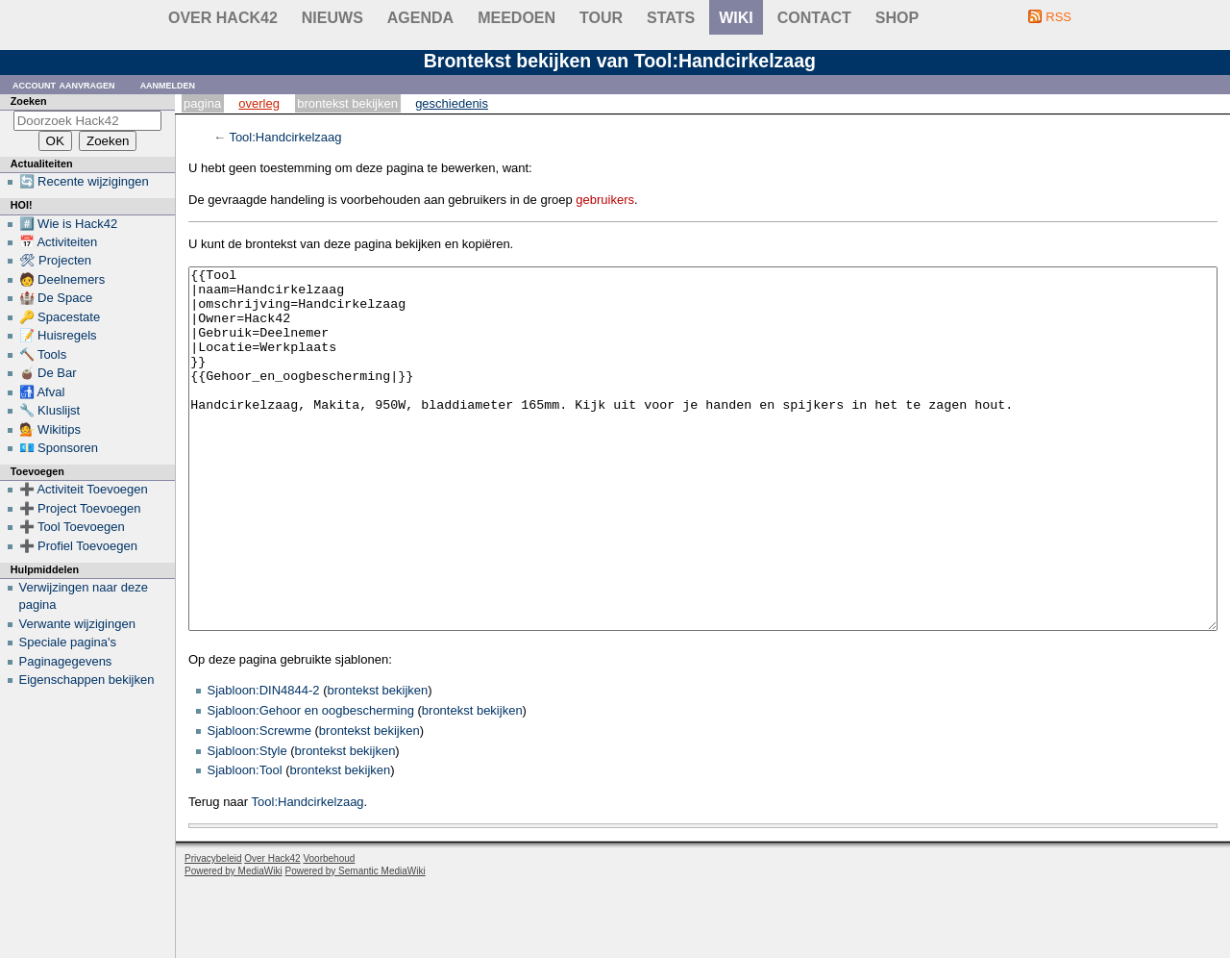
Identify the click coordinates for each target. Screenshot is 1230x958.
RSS (1058, 17)
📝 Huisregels (58, 335)
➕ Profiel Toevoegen (78, 546)
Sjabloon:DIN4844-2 (264, 762)
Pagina (202, 103)
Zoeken (29, 101)
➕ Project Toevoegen (80, 508)
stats (671, 18)
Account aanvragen (63, 84)
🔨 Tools (43, 354)
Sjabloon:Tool (245, 842)
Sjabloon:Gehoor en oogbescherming (311, 782)
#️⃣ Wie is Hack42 (68, 223)
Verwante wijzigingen (77, 624)
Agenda (420, 18)
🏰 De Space (56, 297)
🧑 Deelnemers (62, 279)
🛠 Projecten (55, 260)
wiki (736, 18)
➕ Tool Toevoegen (72, 526)
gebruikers (605, 199)
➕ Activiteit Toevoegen (83, 489)
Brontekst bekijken (347, 103)
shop (897, 18)
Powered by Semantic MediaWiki (355, 943)
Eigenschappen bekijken (87, 679)
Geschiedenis (451, 103)
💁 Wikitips (50, 429)
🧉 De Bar (48, 373)
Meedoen (516, 18)
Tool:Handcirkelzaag (285, 137)
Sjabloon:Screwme (259, 802)
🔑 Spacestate (60, 317)
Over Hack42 (223, 18)
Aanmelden (168, 84)
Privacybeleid (212, 930)
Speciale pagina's (68, 642)
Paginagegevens (65, 661)
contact (814, 18)
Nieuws (332, 18)
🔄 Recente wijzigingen (84, 181)
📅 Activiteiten (58, 242)
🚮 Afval (42, 392)
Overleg (259, 103)
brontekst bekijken (378, 762)
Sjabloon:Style (247, 823)
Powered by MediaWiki (233, 943)
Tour (601, 18)
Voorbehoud (329, 930)
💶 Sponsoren (59, 448)
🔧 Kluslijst (50, 410)
